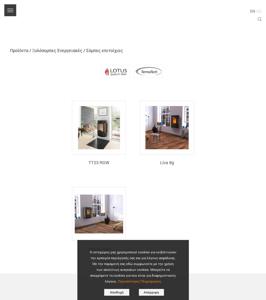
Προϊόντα (19, 50)
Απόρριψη (151, 292)
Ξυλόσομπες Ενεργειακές (57, 50)
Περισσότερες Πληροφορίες (139, 281)
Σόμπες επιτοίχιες (104, 50)
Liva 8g (167, 162)
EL (260, 11)
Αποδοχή (117, 292)
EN (252, 11)
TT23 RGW (99, 162)
